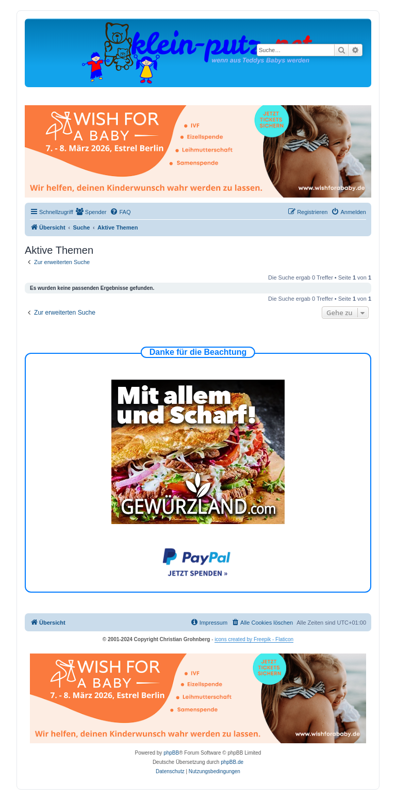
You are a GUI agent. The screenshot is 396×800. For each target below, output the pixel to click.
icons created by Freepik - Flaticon (253, 639)
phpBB (171, 753)
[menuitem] (91, 212)
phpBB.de (232, 762)
